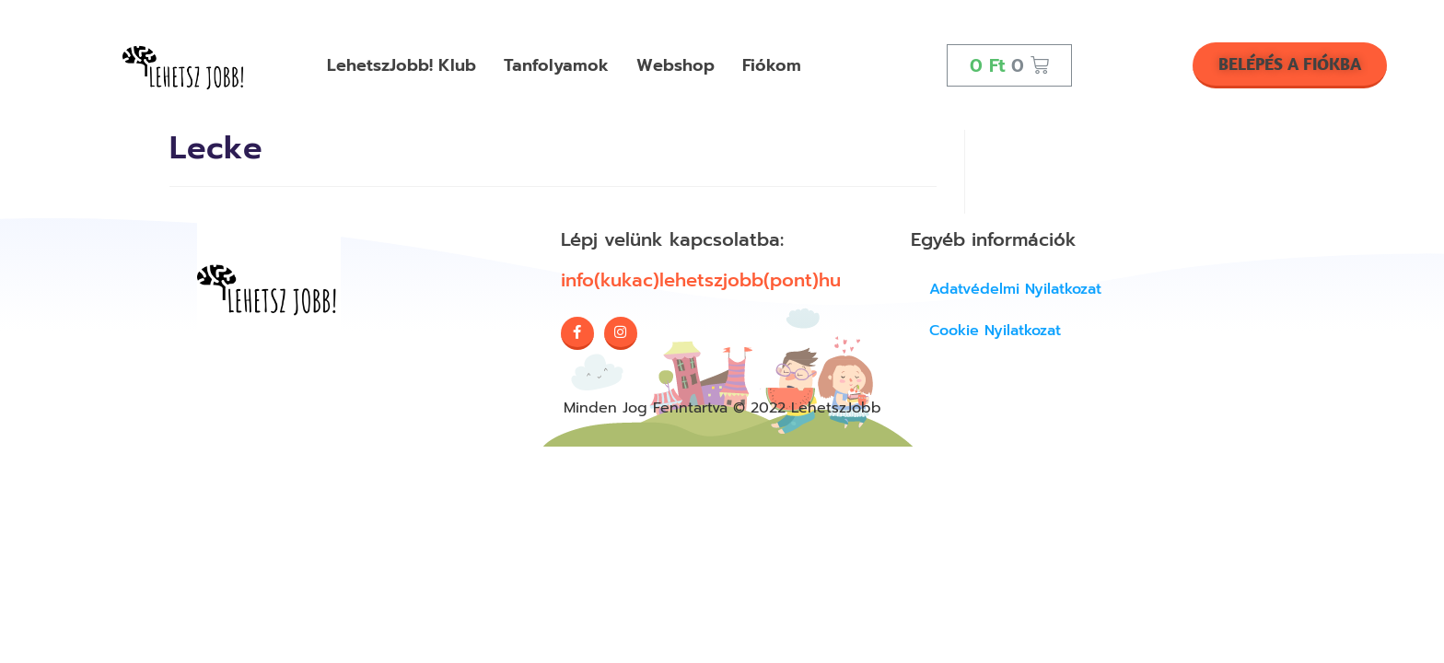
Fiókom (771, 65)
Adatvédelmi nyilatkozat (1015, 289)
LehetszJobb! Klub (401, 65)
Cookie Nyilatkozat (995, 331)
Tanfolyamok (556, 65)
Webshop (675, 65)
